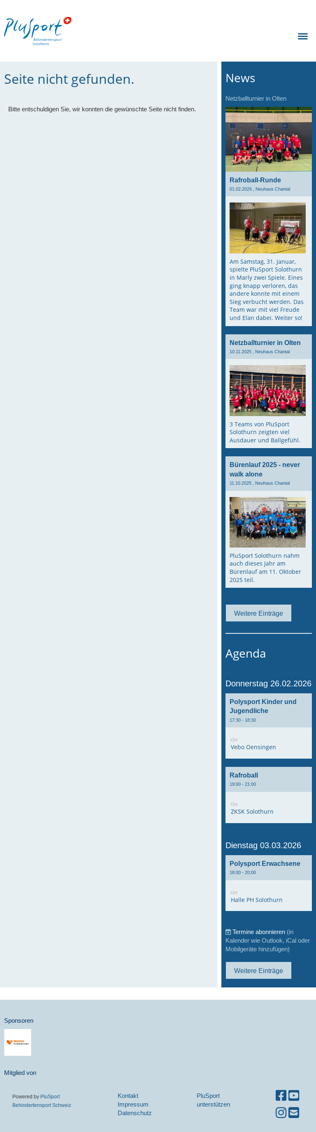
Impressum (133, 1104)
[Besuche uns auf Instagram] (281, 1113)
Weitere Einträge (258, 613)
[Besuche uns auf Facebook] (281, 1095)
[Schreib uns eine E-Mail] (293, 1113)
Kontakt (128, 1095)
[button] (268, 726)
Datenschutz (135, 1112)
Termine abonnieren (258, 931)
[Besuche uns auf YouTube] (293, 1095)
